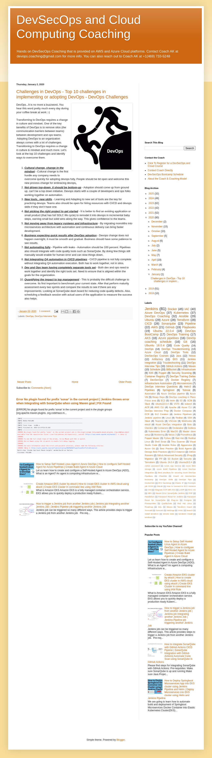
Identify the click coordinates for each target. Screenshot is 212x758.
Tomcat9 (159, 510)
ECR (147, 414)
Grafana (192, 428)
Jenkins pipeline (153, 417)
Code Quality (181, 345)
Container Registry (155, 376)
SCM (189, 400)
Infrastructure (188, 369)
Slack (147, 404)
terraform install (185, 514)
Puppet (162, 373)
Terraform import (184, 507)
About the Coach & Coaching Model (167, 178)
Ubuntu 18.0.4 (155, 345)
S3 (181, 400)
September (157, 235)
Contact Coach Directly (160, 170)
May (154, 255)
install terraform (152, 514)
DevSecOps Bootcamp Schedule (165, 174)
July (154, 245)
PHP (191, 493)
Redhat (179, 417)
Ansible (184, 316)
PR (160, 459)
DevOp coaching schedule (170, 339)
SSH (190, 417)
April (154, 259)
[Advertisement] (64, 70)
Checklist (163, 476)
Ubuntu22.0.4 (162, 404)
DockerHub (150, 483)
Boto (189, 424)
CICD (148, 323)
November (157, 226)
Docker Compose (183, 411)
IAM (149, 490)
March (155, 264)
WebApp (170, 510)
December (157, 221)
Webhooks (187, 421)
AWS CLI (159, 407)
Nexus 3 (172, 434)
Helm (172, 400)
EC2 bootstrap (165, 483)
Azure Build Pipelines (167, 469)
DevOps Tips (185, 479)
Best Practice (166, 448)
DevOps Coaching (157, 316)
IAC (186, 309)
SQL (160, 507)
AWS (154, 327)
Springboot (168, 390)
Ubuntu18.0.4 (185, 462)
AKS (148, 338)
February (156, 269)
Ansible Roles (169, 445)
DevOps (30, 316)
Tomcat (186, 390)
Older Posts (125, 382)
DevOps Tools (179, 352)
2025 (152, 193)
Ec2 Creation (161, 414)
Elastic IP (179, 483)
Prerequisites (150, 503)
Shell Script (160, 441)
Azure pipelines (168, 338)
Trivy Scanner (178, 441)
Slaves (169, 507)
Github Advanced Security (170, 455)
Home (75, 382)
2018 (152, 293)
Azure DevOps (155, 312)
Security (188, 459)
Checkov (149, 428)
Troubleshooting (171, 362)
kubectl (188, 404)
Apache (173, 407)
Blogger (120, 739)
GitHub (169, 327)
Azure (165, 320)
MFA (150, 493)
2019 (152, 288)
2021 (152, 212)
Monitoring (159, 434)
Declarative (177, 428)
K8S (151, 373)
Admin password (152, 466)
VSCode (173, 421)
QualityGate (167, 503)
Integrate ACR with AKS (165, 490)
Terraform (183, 320)
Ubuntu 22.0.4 (163, 331)
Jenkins (151, 309)
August (155, 240)
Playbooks (189, 327)
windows (148, 517)
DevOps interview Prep (157, 411)
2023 (152, 203)
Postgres (188, 500)
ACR (147, 407)
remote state (168, 514)
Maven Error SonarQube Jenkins (170, 493)
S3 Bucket (173, 459)
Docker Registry (180, 379)
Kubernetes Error (157, 431)
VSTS (177, 404)
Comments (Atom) (41, 387)
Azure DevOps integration (169, 424)
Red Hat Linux (184, 503)
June (154, 250)
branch (190, 510)
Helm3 (187, 386)
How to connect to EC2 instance (181, 486)
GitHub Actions (174, 366)
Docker (172, 309)
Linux (168, 417)
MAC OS (192, 490)
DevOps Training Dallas (183, 376)
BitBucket (171, 369)
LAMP (181, 490)
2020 (152, 217)
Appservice (186, 445)
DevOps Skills (166, 479)
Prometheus (186, 434)
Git (185, 341)
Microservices (184, 383)
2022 (152, 208)
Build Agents (185, 448)
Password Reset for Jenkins (170, 497)
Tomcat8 (148, 510)
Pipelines (150, 390)
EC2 (163, 400)
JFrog (189, 455)
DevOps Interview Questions (161, 386)
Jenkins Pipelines (183, 414)
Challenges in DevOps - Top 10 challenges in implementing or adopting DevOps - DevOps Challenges (72, 94)
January (156, 274)
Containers (163, 428)
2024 (152, 198)
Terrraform (150, 462)
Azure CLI (186, 407)
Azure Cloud (152, 352)
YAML (180, 510)
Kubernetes (181, 312)
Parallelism (149, 497)
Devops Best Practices (156, 452)
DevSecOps (156, 379)
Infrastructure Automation (158, 383)
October (156, 231)
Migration (149, 459)
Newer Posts (24, 382)
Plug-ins (174, 500)
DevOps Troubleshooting (175, 349)
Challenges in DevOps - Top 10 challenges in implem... (168, 280)
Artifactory (157, 359)
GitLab (160, 486)
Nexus (192, 355)
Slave (147, 421)
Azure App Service (172, 466)
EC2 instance (178, 452)
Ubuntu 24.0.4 (167, 462)
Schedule (155, 369)
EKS (175, 359)
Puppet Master (152, 438)
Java (178, 355)
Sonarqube (168, 323)
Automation (150, 393)
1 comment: (45, 311)
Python (167, 438)
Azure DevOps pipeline (173, 393)
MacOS (174, 431)
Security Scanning (181, 373)
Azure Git (150, 448)
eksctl (147, 424)
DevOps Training (178, 334)
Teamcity (159, 421)
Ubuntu (149, 320)
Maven (192, 366)
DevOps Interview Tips (46, 316)
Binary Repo (158, 397)
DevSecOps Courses (157, 355)
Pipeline (190, 323)
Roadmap (149, 507)
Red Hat (179, 438)
